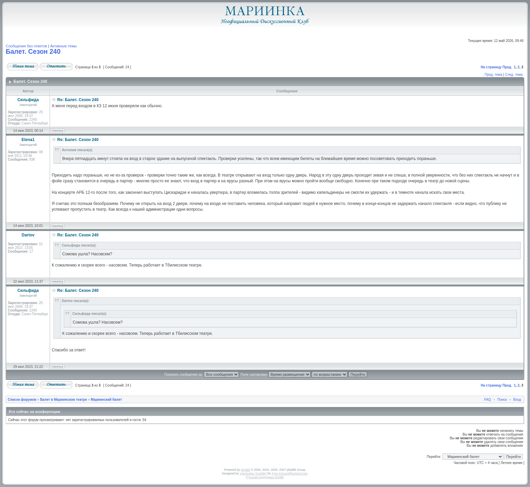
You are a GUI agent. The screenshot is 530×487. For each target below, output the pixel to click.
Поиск (502, 399)
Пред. (507, 67)
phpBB (245, 469)
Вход (517, 399)
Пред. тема (493, 74)
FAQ (487, 399)
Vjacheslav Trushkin (253, 473)
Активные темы (63, 46)
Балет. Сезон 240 (33, 51)
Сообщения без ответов (26, 46)
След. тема (514, 74)
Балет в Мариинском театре (63, 399)
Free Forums (280, 473)
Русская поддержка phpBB (265, 477)
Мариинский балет (106, 399)
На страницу (491, 67)
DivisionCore (298, 473)
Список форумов (22, 399)
